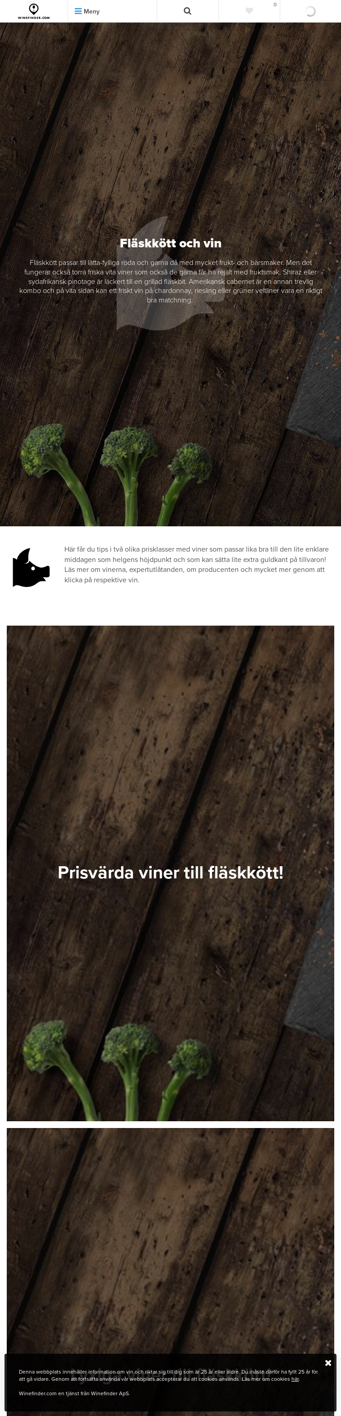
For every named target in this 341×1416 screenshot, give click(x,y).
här (295, 1379)
